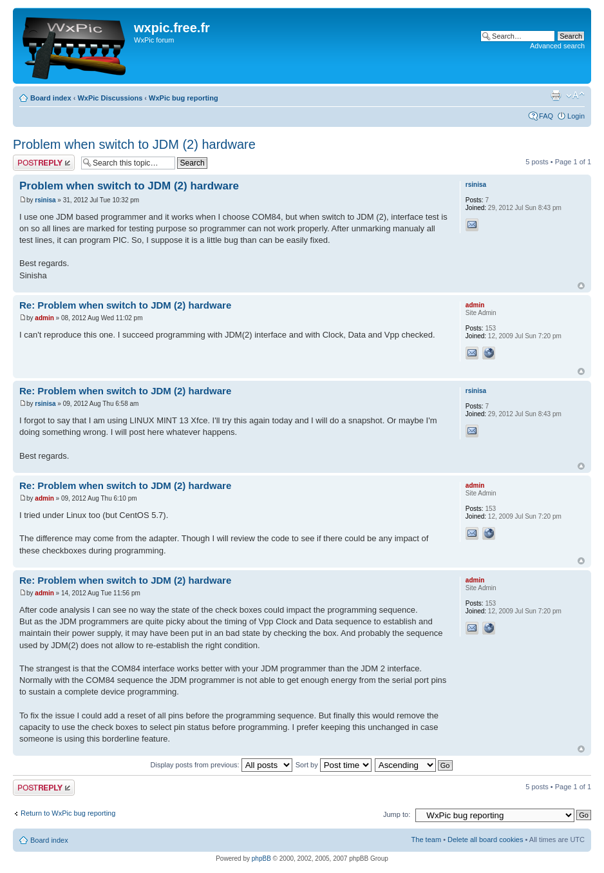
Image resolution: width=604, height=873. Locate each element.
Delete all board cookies (485, 839)
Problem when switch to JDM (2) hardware (134, 144)
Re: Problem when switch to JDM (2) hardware (125, 305)
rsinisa (45, 200)
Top (581, 285)
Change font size (575, 95)
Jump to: (396, 814)
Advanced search (557, 46)
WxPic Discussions (109, 98)
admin (44, 317)
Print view (556, 95)
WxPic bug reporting (183, 98)
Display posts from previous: (221, 765)
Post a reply (44, 163)
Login (576, 116)
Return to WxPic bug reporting (68, 813)
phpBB (261, 858)
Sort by (334, 765)
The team (426, 839)
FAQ (546, 116)
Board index (50, 98)
